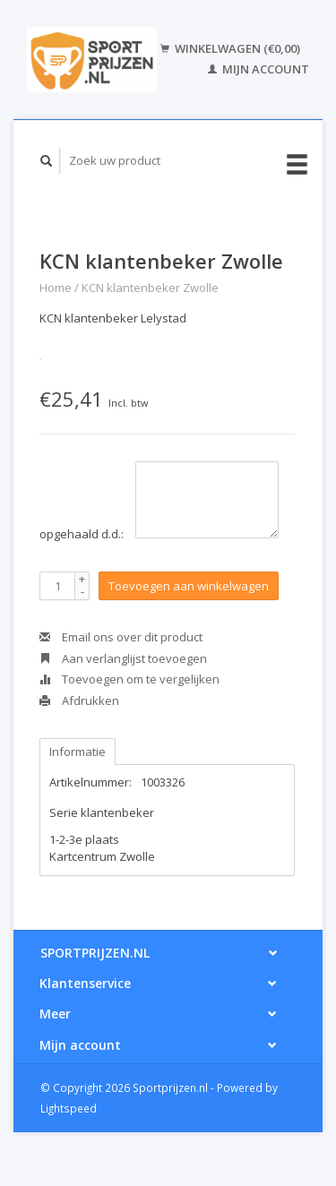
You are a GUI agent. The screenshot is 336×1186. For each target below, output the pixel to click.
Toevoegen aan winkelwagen (188, 586)
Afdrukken (79, 700)
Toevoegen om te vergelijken (129, 679)
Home (55, 287)
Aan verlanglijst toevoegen (123, 658)
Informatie (77, 751)
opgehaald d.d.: (81, 534)
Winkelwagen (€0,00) (230, 48)
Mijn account (258, 69)
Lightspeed (68, 1108)
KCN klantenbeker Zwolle (150, 287)
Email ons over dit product (120, 637)
